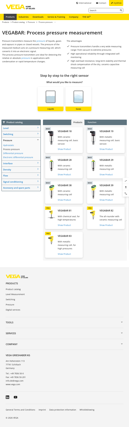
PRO (48, 208)
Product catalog (13, 289)
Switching (8, 134)
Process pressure (11, 149)
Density (7, 169)
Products (10, 16)
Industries (24, 16)
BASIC (48, 129)
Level (6, 128)
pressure (40, 41)
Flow (5, 175)
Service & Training (56, 16)
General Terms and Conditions (20, 409)
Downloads (38, 16)
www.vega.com (13, 384)
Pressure (7, 140)
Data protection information (62, 409)
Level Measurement (15, 294)
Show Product (64, 149)
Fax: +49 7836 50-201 (16, 377)
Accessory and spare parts (16, 187)
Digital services (13, 309)
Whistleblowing (87, 409)
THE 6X (86, 16)
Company (73, 16)
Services (11, 333)
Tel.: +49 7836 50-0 (15, 373)
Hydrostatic (8, 145)
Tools (9, 322)
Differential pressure (13, 153)
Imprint (42, 409)
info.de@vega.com (14, 380)
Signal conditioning (13, 181)
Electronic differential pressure (18, 157)
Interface (8, 163)
